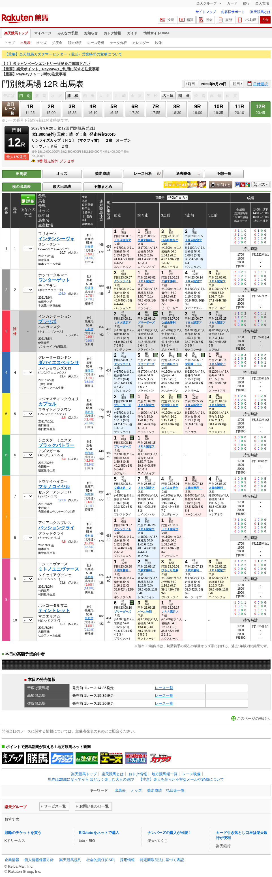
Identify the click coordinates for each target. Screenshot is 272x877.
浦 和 (72, 96)
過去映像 (183, 173)
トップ (10, 43)
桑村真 (89, 535)
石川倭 (89, 329)
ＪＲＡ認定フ (193, 240)
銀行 (246, 3)
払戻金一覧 (175, 790)
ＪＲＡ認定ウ (146, 405)
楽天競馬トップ (16, 33)
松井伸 (89, 287)
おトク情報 (112, 33)
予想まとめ (103, 186)
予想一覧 (224, 173)
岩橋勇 (89, 246)
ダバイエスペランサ (58, 362)
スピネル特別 (169, 487)
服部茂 (89, 370)
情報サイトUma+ (157, 33)
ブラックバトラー (56, 445)
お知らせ (91, 33)
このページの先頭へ (253, 718)
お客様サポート (233, 12)
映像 (158, 43)
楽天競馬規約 (70, 860)
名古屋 (168, 96)
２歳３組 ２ (122, 487)
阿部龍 (89, 453)
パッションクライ (56, 527)
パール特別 (146, 611)
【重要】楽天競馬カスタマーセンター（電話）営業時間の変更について (63, 54)
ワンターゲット (54, 280)
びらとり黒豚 (169, 570)
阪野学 (89, 618)
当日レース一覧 (10, 108)
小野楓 (89, 577)
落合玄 (89, 411)
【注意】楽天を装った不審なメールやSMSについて (181, 779)
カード (232, 3)
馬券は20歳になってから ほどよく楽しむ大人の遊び (91, 779)
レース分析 (95, 43)
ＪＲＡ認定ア (122, 240)
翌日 (236, 84)
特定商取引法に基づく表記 (162, 860)
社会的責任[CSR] (100, 860)
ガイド (132, 33)
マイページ (42, 33)
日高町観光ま (169, 240)
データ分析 (118, 43)
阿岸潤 (89, 494)
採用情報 (127, 860)
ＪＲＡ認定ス (217, 405)
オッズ (41, 43)
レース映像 (191, 774)
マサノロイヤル (54, 486)
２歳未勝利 (146, 240)
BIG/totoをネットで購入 (99, 833)
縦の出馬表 (62, 186)
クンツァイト (122, 281)
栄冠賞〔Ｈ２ (193, 364)
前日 (191, 84)
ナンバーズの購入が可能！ (169, 833)
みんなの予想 (67, 33)
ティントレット (54, 610)
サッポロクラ (169, 364)
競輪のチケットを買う (23, 833)
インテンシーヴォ (56, 238)
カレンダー (140, 43)
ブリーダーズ (146, 322)
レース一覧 (164, 688)
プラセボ (47, 321)
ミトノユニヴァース (58, 569)
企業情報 (12, 860)
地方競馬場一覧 (164, 774)
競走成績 (75, 43)
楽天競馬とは (260, 12)
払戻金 (57, 43)
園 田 (183, 96)
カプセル (47, 404)
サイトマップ (206, 12)
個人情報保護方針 (39, 860)
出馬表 (25, 43)
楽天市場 (262, 3)
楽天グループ (207, 3)
